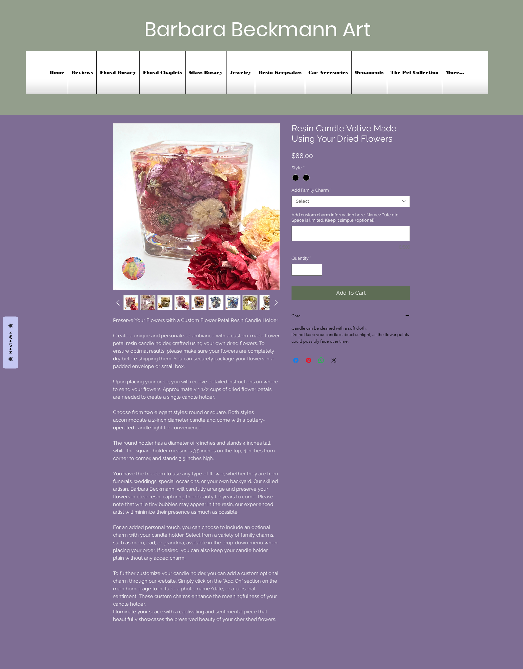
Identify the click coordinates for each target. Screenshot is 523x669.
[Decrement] (297, 269)
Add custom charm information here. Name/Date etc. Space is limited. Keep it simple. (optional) (345, 217)
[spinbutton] (307, 269)
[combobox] (351, 201)
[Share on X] (334, 360)
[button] (328, 72)
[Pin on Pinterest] (309, 360)
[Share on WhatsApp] (321, 360)
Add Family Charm (312, 190)
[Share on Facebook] (296, 360)
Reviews (10, 342)
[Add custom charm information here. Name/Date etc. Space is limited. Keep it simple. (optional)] (351, 233)
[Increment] (318, 269)
